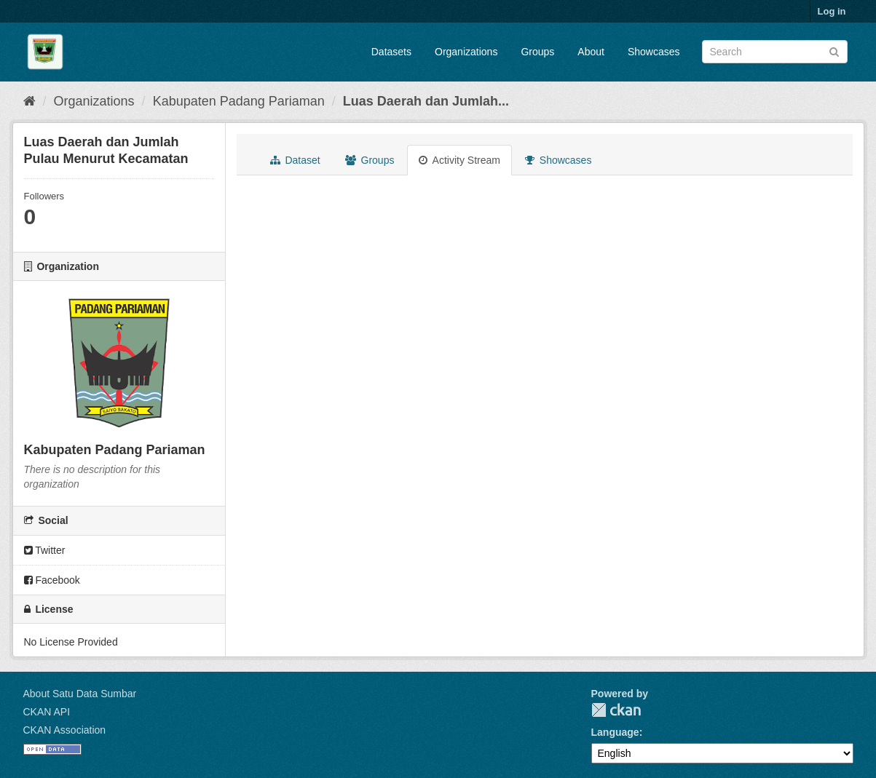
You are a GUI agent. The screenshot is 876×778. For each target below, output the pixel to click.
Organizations (466, 51)
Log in (832, 11)
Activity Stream (459, 160)
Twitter (45, 550)
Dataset (295, 160)
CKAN (616, 710)
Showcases (654, 51)
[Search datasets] (775, 51)
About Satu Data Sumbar (80, 693)
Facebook (52, 580)
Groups (537, 51)
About (590, 51)
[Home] (29, 101)
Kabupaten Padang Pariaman (239, 101)
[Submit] (834, 50)
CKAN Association (64, 730)
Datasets (391, 51)
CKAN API (47, 712)
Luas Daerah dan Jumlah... (426, 101)
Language (615, 732)
